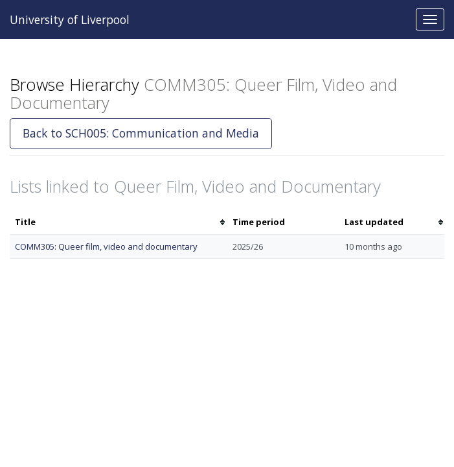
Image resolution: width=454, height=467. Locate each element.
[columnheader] (118, 222)
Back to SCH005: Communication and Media (141, 133)
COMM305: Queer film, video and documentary (106, 246)
